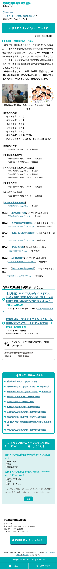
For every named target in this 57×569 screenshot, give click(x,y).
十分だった (11, 462)
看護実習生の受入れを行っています (22, 381)
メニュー (14, 566)
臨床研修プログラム (18, 251)
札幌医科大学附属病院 (22, 223)
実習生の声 (46, 392)
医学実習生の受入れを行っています (22, 392)
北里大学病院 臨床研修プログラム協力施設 (26, 417)
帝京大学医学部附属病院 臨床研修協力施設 (26, 430)
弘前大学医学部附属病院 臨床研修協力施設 (26, 412)
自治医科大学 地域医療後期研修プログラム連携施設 (29, 423)
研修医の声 (44, 387)
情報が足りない (12, 467)
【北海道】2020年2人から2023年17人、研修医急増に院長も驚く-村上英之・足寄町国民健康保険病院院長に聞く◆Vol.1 (29, 297)
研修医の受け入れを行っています (21, 387)
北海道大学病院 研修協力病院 (20, 402)
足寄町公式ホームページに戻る (28, 540)
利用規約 (25, 555)
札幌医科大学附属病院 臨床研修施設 (23, 407)
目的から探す (43, 566)
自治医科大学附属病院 (14, 202)
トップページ (8, 16)
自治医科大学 (18, 258)
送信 (28, 499)
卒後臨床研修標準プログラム (20, 226)
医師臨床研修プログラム (18, 216)
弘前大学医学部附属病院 (23, 233)
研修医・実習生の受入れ (25, 16)
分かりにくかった (13, 484)
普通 (8, 464)
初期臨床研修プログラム (18, 206)
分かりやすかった (13, 479)
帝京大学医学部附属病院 (23, 268)
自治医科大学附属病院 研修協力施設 (23, 397)
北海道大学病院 (19, 213)
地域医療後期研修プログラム (21, 261)
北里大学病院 (18, 247)
